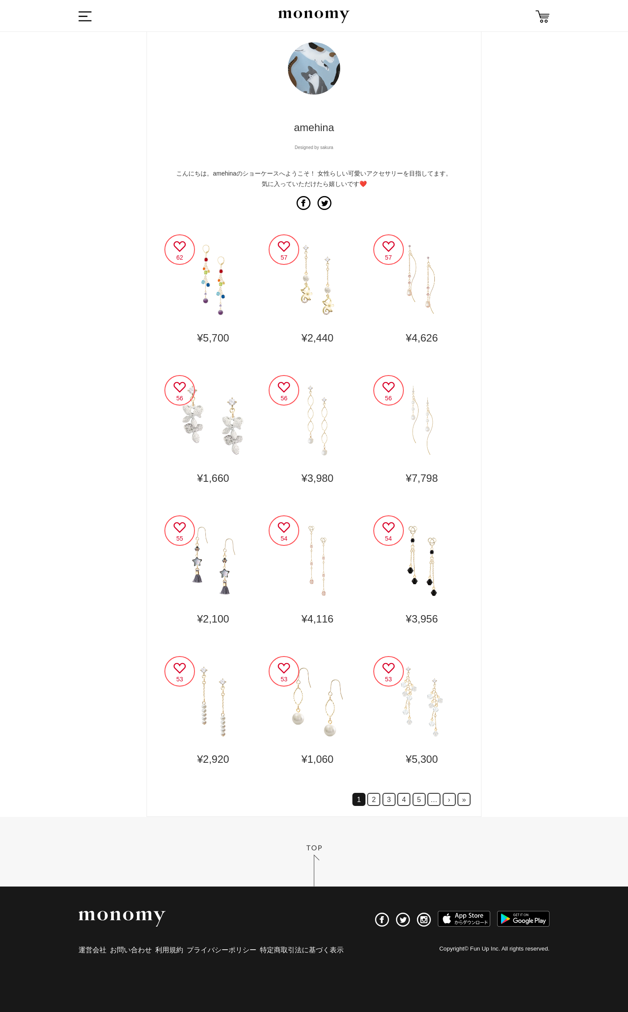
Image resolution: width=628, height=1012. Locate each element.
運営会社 (92, 950)
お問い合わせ (131, 950)
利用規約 (169, 950)
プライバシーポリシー (221, 950)
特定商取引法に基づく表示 (302, 950)
